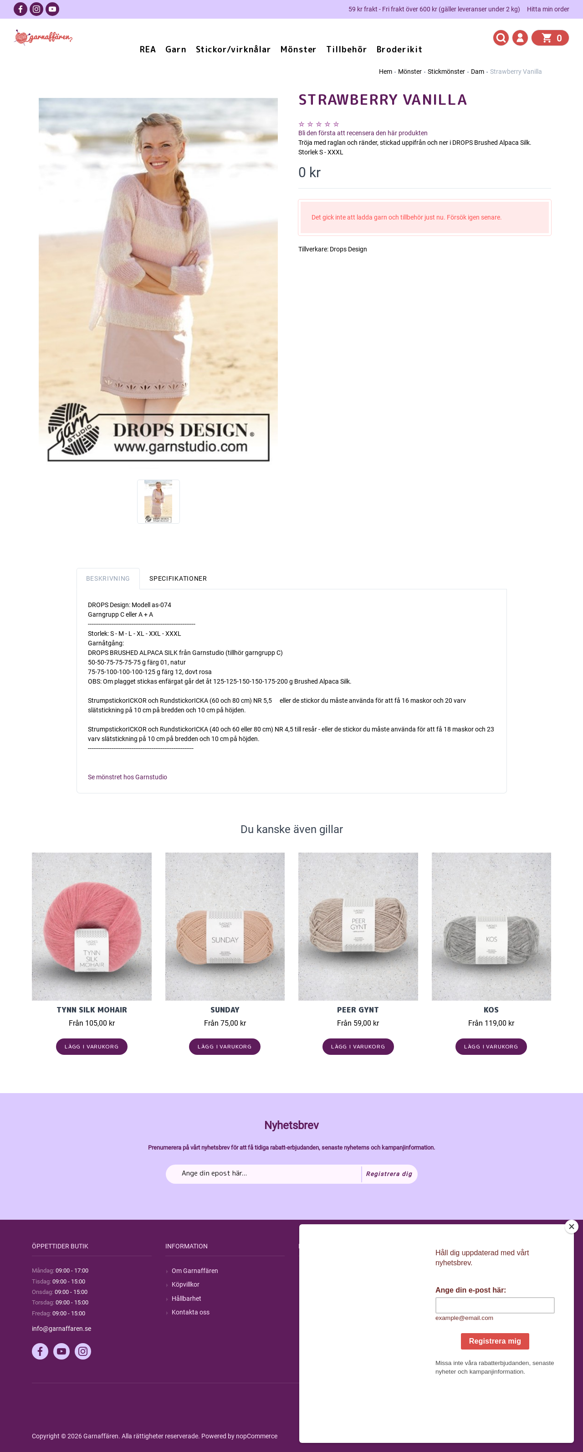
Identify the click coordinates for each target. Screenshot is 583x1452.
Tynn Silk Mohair (91, 1010)
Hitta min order (548, 9)
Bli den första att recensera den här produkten (363, 133)
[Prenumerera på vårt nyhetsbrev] (291, 1174)
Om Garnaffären (195, 1270)
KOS (491, 1010)
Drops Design (348, 249)
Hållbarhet (186, 1298)
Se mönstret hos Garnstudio (127, 777)
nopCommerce (256, 1436)
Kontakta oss (191, 1312)
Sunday (225, 1010)
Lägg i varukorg (92, 1046)
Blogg (313, 1284)
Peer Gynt (358, 1010)
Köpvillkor (185, 1284)
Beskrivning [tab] (108, 578)
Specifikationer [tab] (178, 578)
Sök (310, 1270)
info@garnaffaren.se (61, 1328)
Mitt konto (452, 1270)
